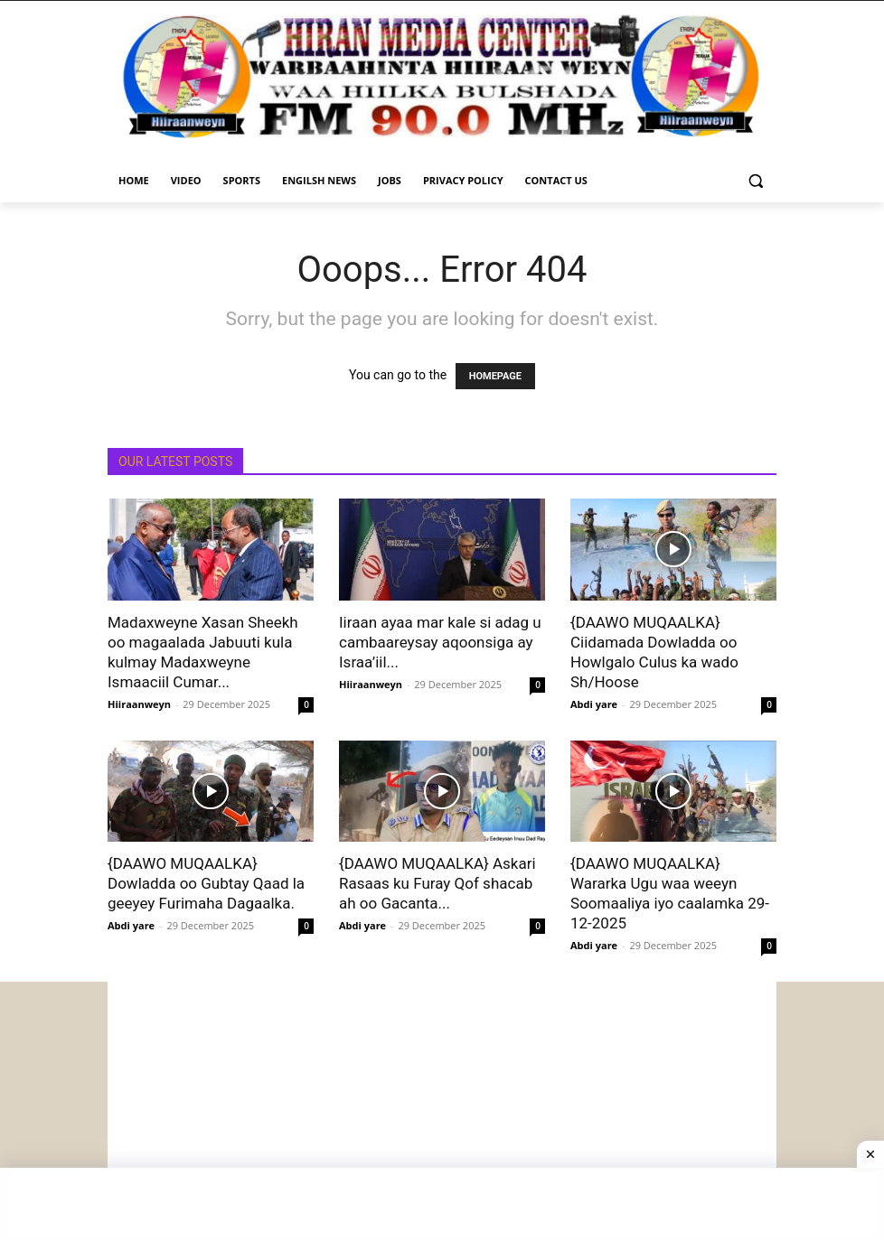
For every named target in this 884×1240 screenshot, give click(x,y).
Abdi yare (593, 704)
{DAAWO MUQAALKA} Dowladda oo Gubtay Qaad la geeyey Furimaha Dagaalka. (206, 883)
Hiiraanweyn (139, 704)
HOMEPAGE (495, 376)
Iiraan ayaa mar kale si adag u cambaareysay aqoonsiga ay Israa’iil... (440, 642)
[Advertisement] (442, 1108)
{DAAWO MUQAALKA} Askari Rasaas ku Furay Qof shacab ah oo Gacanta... (437, 883)
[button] (755, 181)
